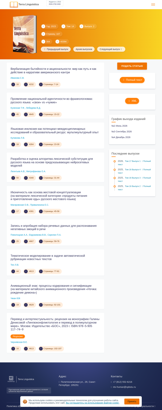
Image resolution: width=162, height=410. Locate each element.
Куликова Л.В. (18, 138)
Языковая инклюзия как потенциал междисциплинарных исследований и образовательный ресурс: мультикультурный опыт (55, 130)
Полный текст (132, 80)
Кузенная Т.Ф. (18, 108)
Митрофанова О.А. (36, 171)
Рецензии (18, 336)
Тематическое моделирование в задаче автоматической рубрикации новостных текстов (48, 257)
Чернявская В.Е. (19, 342)
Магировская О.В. (20, 205)
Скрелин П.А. (54, 235)
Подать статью (132, 66)
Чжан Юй (15, 298)
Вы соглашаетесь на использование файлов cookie (92, 403)
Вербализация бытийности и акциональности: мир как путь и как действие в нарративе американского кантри (53, 70)
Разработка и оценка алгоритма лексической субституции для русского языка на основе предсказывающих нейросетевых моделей (52, 162)
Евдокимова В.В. (37, 235)
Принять (132, 401)
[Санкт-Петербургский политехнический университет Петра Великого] (11, 382)
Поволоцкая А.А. (19, 235)
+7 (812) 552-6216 (122, 382)
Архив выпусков (84, 49)
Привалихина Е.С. (39, 205)
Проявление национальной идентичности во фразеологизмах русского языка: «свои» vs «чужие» (51, 100)
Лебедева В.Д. (33, 108)
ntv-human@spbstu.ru (124, 387)
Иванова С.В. (17, 78)
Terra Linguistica (29, 4)
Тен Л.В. (15, 265)
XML (132, 100)
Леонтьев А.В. (18, 171)
